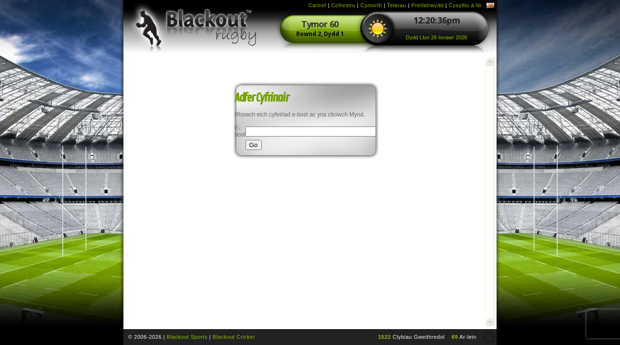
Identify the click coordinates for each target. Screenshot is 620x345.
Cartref (317, 5)
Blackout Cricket (233, 337)
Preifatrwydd (427, 5)
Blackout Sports (186, 337)
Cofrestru (343, 5)
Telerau (396, 5)
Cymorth (371, 5)
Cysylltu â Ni (465, 5)
